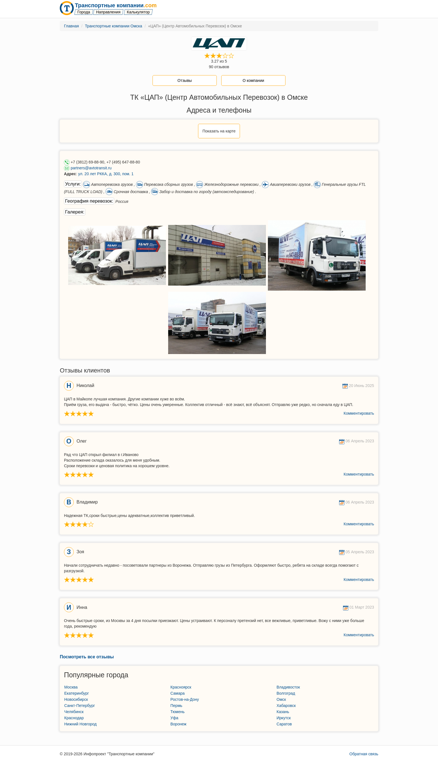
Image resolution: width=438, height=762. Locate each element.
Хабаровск (286, 705)
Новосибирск (76, 699)
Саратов (284, 724)
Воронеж (178, 724)
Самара (177, 693)
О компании (253, 80)
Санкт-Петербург (79, 705)
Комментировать (359, 413)
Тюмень (177, 711)
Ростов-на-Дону (184, 699)
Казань (283, 711)
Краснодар (74, 718)
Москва (71, 687)
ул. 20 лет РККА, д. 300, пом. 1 (106, 174)
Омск (281, 699)
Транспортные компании (116, 5)
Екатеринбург (76, 693)
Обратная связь (363, 754)
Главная (71, 26)
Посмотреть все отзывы (87, 656)
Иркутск (284, 718)
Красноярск (180, 687)
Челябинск (74, 711)
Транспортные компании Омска (113, 26)
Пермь (176, 705)
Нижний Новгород (80, 724)
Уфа (174, 718)
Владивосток (288, 687)
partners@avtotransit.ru (91, 168)
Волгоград (286, 693)
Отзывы (184, 80)
